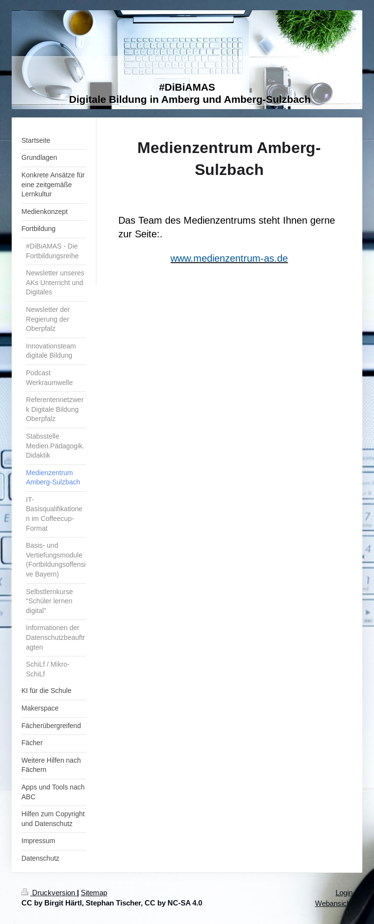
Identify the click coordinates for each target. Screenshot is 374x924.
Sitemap (94, 892)
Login (344, 892)
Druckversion (49, 892)
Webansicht (334, 903)
